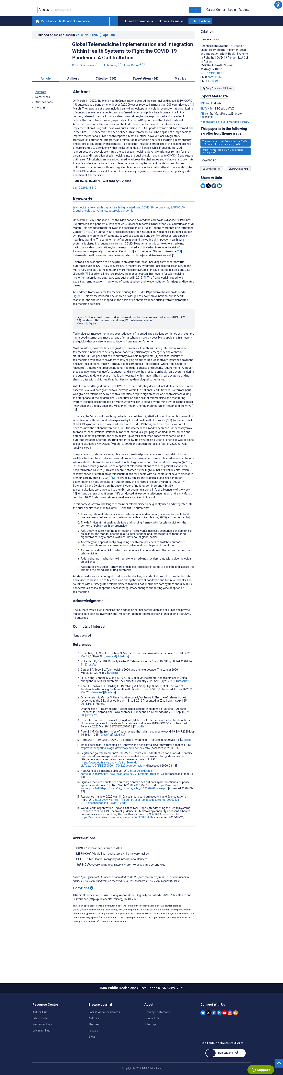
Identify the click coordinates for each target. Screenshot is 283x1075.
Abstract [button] (40, 109)
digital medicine (131, 225)
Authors (93, 1036)
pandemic (127, 228)
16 (187, 535)
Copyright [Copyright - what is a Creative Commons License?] (83, 906)
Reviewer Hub (42, 1042)
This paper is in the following (223, 148)
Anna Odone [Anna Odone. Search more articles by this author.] (135, 82)
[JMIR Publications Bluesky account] (202, 1030)
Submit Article (200, 39)
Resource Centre (45, 1022)
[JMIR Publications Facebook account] (213, 1030)
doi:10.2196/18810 (84, 205)
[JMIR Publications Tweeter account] (208, 1030)
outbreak (114, 228)
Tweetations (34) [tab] (145, 96)
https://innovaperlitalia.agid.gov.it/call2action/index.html (115, 765)
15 (74, 511)
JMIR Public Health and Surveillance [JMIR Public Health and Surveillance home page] (63, 39)
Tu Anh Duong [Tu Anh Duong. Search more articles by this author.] (111, 82)
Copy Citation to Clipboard (218, 106)
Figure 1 (78, 313)
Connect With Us (212, 1022)
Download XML (238, 186)
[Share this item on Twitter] (208, 203)
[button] (278, 4)
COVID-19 (148, 225)
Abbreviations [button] (44, 119)
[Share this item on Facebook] (213, 203)
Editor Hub (39, 1036)
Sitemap (150, 1042)
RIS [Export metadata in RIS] (202, 131)
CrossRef (110, 674)
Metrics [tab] (180, 96)
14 (183, 499)
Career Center (215, 27)
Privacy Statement (157, 1030)
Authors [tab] (73, 96)
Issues (93, 1048)
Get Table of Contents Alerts (221, 1061)
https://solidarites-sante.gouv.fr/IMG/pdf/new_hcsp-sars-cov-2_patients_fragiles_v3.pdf (125, 790)
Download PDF (212, 186)
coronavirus (162, 225)
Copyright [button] (41, 124)
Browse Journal (100, 1022)
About (148, 1022)
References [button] (42, 114)
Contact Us (151, 1036)
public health (83, 228)
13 (113, 495)
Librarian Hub (41, 1048)
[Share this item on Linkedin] (219, 203)
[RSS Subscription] (235, 1030)
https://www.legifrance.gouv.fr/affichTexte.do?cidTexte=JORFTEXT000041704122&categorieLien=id (114, 782)
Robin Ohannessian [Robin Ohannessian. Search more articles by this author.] (85, 82)
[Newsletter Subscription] (225, 1071)
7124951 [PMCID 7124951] (215, 98)
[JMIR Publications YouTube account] (224, 1030)
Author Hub (40, 1030)
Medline (123, 674)
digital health (112, 225)
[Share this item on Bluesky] (202, 203)
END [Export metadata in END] (203, 121)
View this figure (86, 341)
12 (122, 445)
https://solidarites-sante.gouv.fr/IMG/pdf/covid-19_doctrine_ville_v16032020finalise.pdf (131, 804)
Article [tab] (46, 96)
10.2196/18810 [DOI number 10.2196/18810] (214, 90)
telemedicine (81, 225)
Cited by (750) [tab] (106, 96)
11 (74, 427)
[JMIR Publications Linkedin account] (219, 1030)
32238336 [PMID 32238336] (214, 94)
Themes (94, 1042)
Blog (91, 1054)
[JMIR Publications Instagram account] (230, 1030)
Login (232, 27)
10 (116, 415)
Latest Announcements (104, 1030)
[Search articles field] (121, 27)
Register (245, 27)
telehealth (96, 225)
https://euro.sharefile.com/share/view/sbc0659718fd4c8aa (118, 835)
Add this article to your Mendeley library (224, 139)
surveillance (100, 228)
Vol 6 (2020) (95, 52)
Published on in (74, 52)
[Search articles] (195, 27)
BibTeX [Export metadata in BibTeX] (205, 126)
